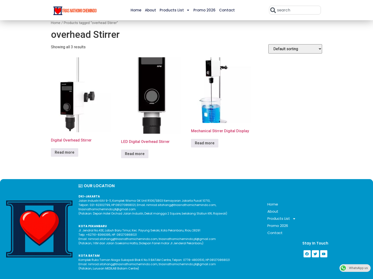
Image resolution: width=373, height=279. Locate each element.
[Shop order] (295, 49)
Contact (227, 10)
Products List (175, 10)
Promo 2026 (204, 10)
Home (136, 10)
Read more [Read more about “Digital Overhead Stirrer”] (64, 152)
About (150, 10)
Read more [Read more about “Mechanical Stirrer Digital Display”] (205, 143)
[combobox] (295, 10)
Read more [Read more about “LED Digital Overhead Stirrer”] (135, 154)
